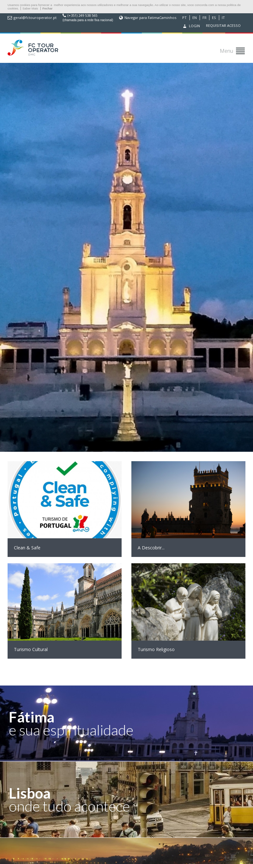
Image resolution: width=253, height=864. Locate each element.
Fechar (47, 8)
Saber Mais (30, 8)
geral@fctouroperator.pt (35, 17)
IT (223, 17)
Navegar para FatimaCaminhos (150, 17)
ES (214, 17)
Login (191, 26)
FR (204, 17)
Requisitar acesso (223, 25)
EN (194, 17)
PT (184, 17)
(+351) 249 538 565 (82, 15)
